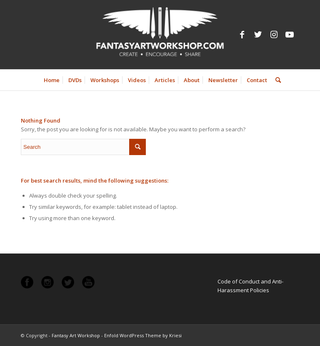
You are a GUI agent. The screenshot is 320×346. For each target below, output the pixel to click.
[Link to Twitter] (258, 34)
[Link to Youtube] (289, 34)
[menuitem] (52, 80)
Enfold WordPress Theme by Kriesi (143, 335)
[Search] (276, 80)
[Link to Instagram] (274, 34)
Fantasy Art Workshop (76, 335)
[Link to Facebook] (242, 34)
